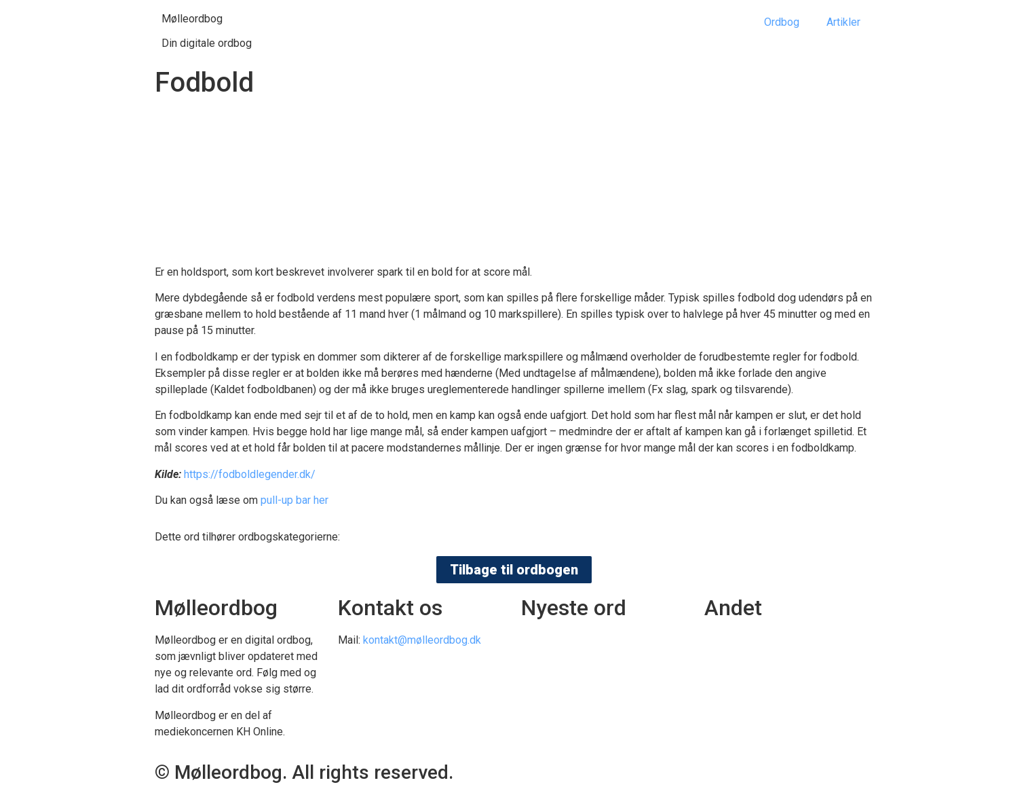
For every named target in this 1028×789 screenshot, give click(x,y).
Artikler (843, 22)
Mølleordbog (192, 18)
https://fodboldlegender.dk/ (250, 474)
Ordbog (781, 22)
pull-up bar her (294, 500)
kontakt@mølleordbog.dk (422, 640)
